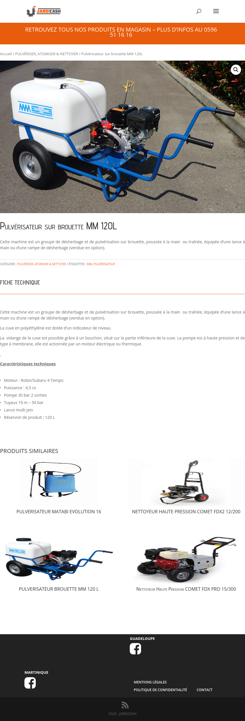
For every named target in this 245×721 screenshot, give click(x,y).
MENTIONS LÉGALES (150, 682)
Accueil (6, 53)
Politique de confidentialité (160, 689)
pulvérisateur (104, 264)
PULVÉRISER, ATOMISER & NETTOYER (46, 53)
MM (89, 264)
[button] (236, 70)
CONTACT (205, 689)
